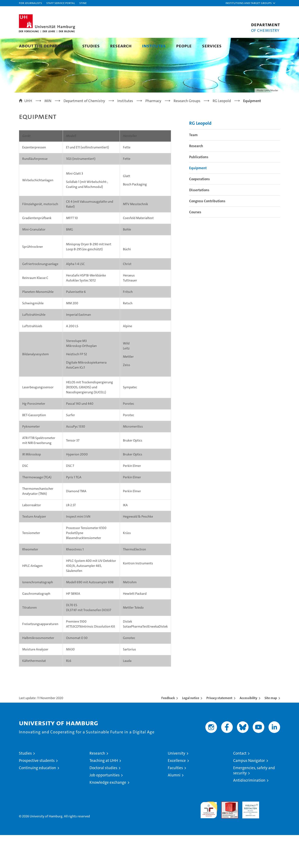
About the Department (45, 45)
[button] (250, 3)
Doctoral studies (103, 782)
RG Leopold (200, 138)
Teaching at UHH (103, 775)
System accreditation (271, 821)
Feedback (168, 713)
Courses (195, 227)
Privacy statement (219, 713)
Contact (239, 768)
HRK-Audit (249, 819)
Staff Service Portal (60, 3)
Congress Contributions (207, 216)
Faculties (175, 782)
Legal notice (190, 713)
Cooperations (199, 194)
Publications (198, 172)
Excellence (177, 775)
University (176, 768)
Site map (271, 713)
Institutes (154, 45)
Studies (91, 45)
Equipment (198, 183)
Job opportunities (104, 790)
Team (193, 150)
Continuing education (37, 782)
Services (212, 45)
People (184, 45)
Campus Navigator (249, 775)
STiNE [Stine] (83, 3)
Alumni (174, 790)
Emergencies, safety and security (254, 785)
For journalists (30, 3)
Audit (225, 819)
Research (121, 45)
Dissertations (199, 205)
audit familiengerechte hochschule (208, 823)
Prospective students (37, 775)
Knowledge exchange (107, 797)
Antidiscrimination (249, 795)
